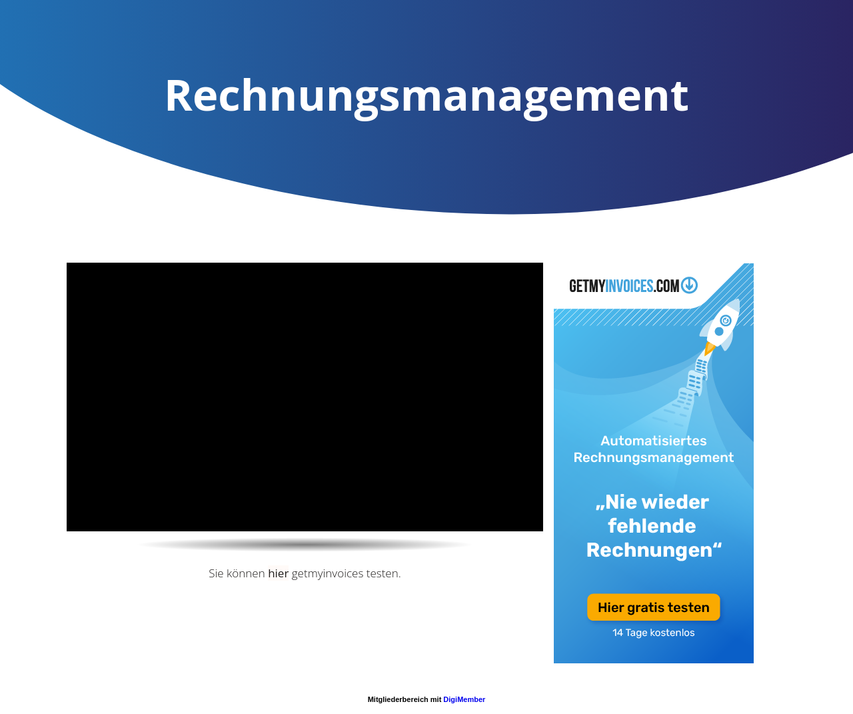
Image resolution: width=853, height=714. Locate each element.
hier (278, 573)
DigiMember (464, 699)
